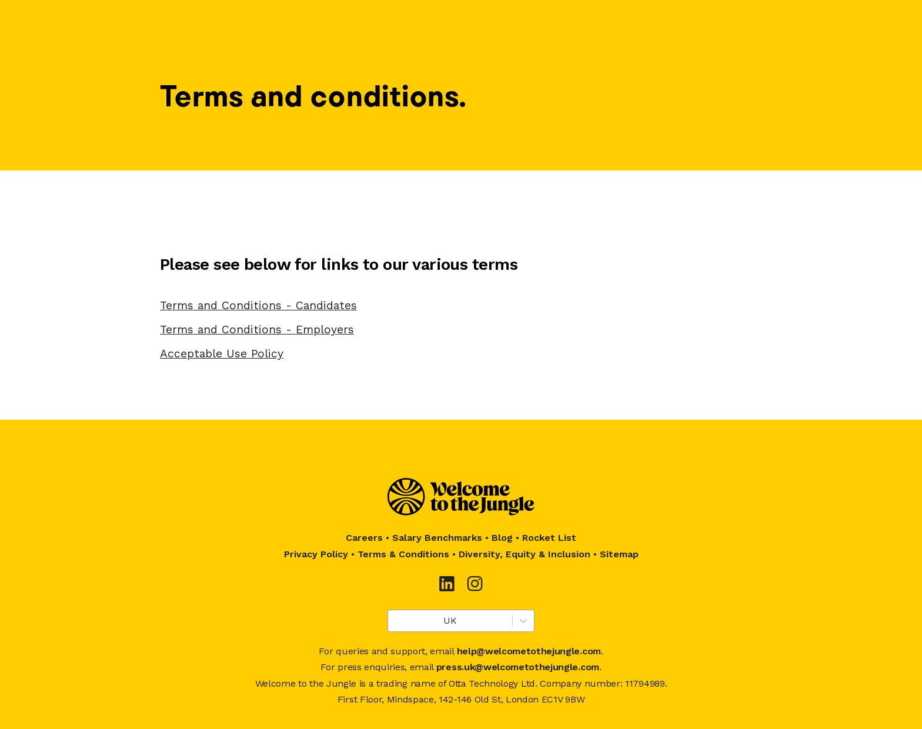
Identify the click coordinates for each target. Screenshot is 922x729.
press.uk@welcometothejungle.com (517, 667)
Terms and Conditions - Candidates (258, 305)
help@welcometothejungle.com (529, 651)
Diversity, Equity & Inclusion (524, 554)
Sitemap (619, 554)
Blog (502, 537)
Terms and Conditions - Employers (257, 329)
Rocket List (549, 537)
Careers (364, 537)
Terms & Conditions (403, 554)
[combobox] (395, 621)
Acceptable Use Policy (221, 353)
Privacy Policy (316, 554)
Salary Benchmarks (437, 537)
